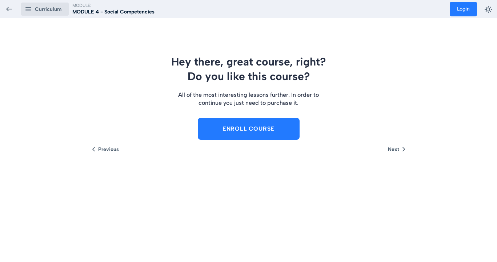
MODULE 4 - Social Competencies (113, 12)
